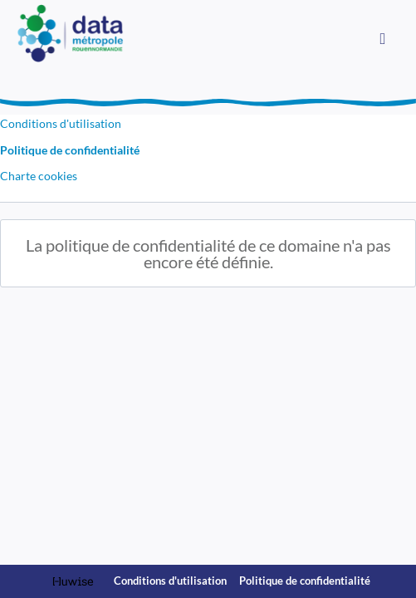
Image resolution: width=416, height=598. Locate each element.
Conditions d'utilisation (60, 123)
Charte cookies (38, 176)
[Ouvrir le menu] (383, 37)
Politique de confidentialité (69, 150)
